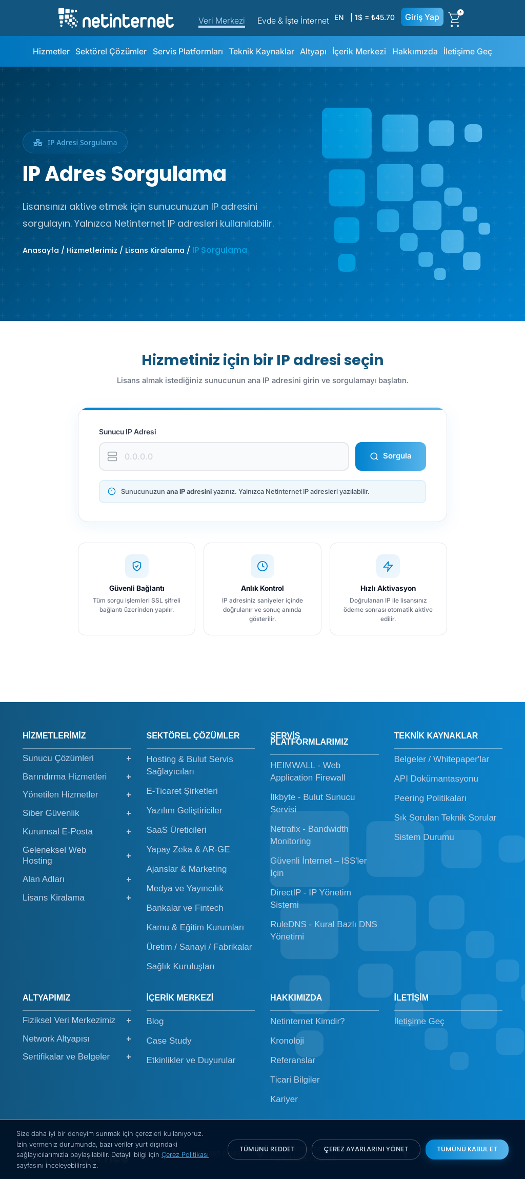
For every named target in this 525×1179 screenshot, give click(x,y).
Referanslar (292, 1060)
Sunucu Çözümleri (77, 758)
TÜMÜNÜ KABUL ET (467, 1149)
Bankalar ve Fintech (185, 908)
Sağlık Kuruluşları (181, 966)
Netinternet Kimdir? (307, 1021)
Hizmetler (51, 51)
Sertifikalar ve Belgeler (77, 1057)
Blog (155, 1021)
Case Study (169, 1041)
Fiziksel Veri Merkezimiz (77, 1020)
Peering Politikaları (430, 798)
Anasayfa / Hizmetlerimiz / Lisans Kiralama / (107, 250)
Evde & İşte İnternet (293, 20)
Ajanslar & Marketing (187, 869)
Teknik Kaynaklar (261, 51)
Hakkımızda (415, 51)
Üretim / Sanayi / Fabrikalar (199, 947)
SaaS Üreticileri (177, 830)
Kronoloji (287, 1041)
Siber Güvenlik (77, 813)
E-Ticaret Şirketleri (182, 791)
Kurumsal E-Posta (77, 831)
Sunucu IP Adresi (127, 431)
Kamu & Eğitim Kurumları (196, 927)
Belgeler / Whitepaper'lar (442, 759)
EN (339, 17)
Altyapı (313, 51)
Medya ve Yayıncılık (185, 888)
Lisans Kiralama (77, 898)
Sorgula (391, 456)
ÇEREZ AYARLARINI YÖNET (366, 1149)
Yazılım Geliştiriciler (185, 810)
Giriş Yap (422, 17)
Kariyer (284, 1099)
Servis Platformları (188, 51)
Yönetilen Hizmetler (77, 795)
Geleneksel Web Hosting (77, 855)
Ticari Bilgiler (295, 1080)
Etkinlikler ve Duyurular (191, 1060)
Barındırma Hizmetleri (77, 777)
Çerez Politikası (185, 1154)
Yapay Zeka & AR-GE (188, 849)
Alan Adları (77, 879)
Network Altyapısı (77, 1039)
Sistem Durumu (424, 837)
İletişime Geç (467, 51)
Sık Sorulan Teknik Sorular (445, 818)
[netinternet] (116, 17)
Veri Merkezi (221, 20)
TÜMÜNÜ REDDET (267, 1149)
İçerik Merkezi (359, 51)
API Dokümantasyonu (436, 779)
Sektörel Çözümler (111, 51)
